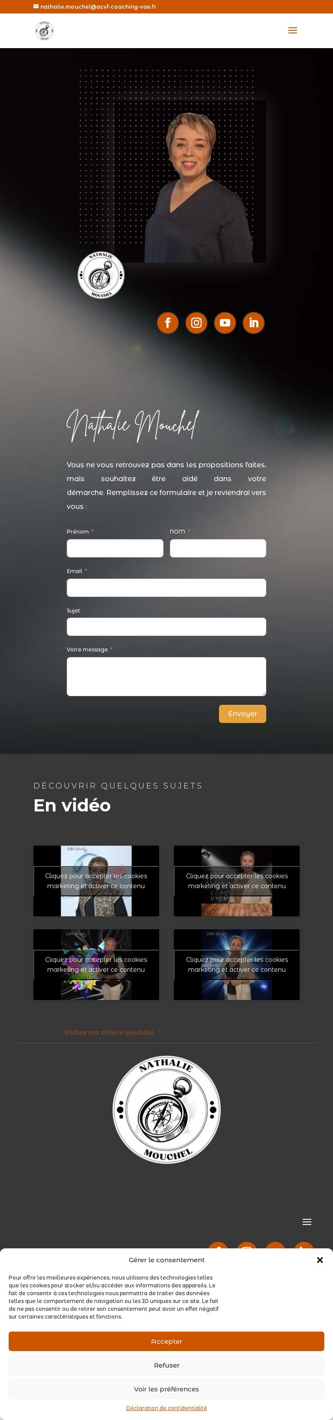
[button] (320, 1260)
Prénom (78, 531)
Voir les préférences (166, 1389)
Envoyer (242, 714)
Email (74, 571)
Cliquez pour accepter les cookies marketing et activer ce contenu (96, 881)
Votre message (87, 649)
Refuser (167, 1365)
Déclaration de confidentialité (166, 1408)
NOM (177, 531)
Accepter (166, 1341)
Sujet (73, 610)
